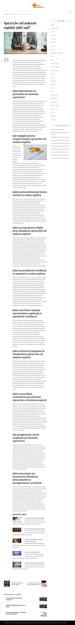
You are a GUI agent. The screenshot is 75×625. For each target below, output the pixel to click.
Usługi (53, 112)
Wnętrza (53, 116)
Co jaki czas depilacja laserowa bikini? (34, 562)
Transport (54, 98)
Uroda (53, 109)
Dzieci (53, 32)
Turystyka (54, 102)
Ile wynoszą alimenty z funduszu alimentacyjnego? (16, 613)
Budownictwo (55, 28)
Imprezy (53, 49)
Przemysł (53, 81)
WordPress (64, 622)
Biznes (53, 25)
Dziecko (53, 35)
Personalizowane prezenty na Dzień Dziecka (60, 133)
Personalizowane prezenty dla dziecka (60, 143)
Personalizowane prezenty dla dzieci (60, 152)
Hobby (53, 46)
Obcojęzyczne (55, 70)
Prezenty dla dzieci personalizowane (60, 140)
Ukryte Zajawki (55, 105)
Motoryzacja (54, 63)
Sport (52, 91)
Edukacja (53, 39)
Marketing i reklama (57, 53)
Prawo (53, 77)
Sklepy (53, 88)
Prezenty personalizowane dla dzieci (60, 137)
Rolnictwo (54, 84)
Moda (52, 56)
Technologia (54, 95)
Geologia (53, 42)
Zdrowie (53, 119)
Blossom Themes (50, 622)
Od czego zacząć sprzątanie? (32, 552)
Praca (52, 74)
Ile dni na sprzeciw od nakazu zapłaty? (35, 518)
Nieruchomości (55, 67)
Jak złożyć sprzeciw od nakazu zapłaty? (35, 528)
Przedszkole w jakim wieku (57, 129)
